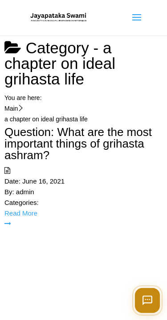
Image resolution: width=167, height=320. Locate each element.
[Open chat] (147, 300)
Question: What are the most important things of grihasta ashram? (78, 143)
